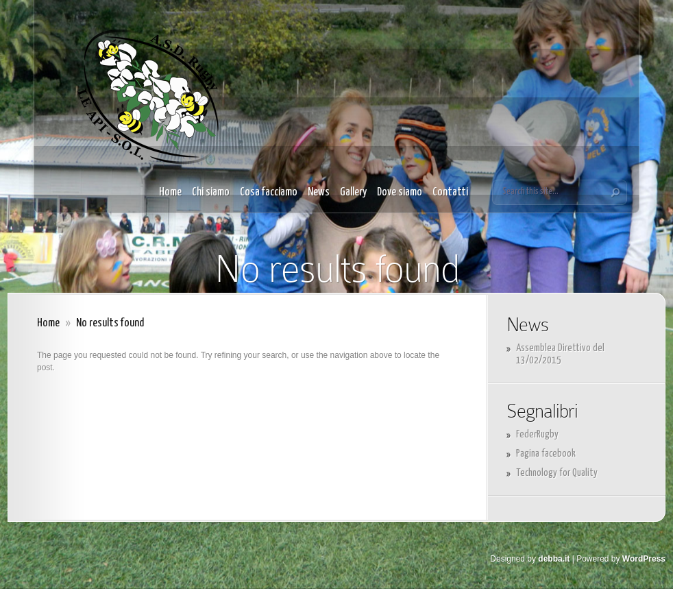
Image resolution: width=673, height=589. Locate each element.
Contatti (450, 192)
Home (170, 192)
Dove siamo (399, 192)
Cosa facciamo (268, 192)
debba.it (554, 559)
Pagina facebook (546, 453)
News (319, 192)
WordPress (643, 559)
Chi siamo (211, 192)
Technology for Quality (557, 473)
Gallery (353, 192)
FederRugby (537, 434)
